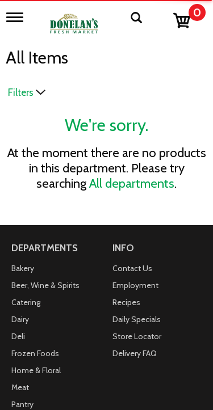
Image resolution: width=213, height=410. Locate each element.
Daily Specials (136, 319)
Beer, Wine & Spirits (45, 285)
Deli (18, 336)
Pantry (22, 404)
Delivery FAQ (134, 353)
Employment (135, 285)
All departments (131, 183)
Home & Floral (36, 370)
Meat (20, 387)
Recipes (126, 302)
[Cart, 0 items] (188, 18)
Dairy (20, 319)
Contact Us (132, 268)
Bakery (22, 268)
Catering (25, 302)
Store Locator (136, 336)
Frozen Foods (35, 353)
